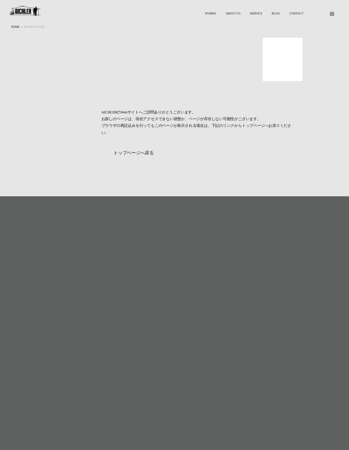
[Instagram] (332, 14)
